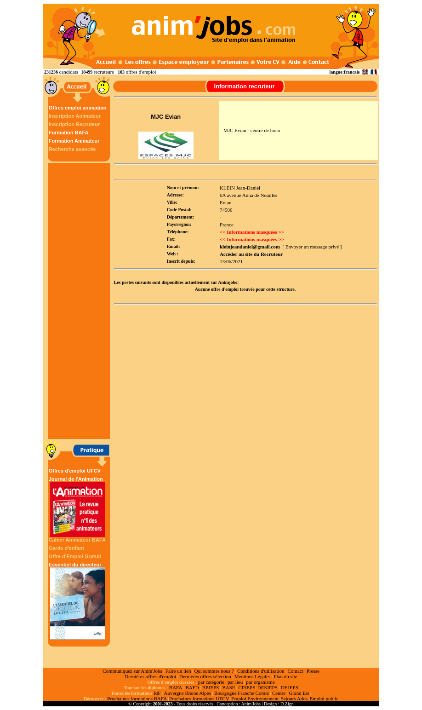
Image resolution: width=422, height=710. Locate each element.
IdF (157, 693)
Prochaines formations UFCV (199, 698)
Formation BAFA (69, 132)
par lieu (235, 682)
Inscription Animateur (75, 116)
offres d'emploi (140, 72)
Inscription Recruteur (74, 124)
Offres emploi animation (78, 107)
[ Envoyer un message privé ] (312, 246)
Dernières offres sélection (205, 676)
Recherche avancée (72, 149)
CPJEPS (247, 687)
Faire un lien (178, 671)
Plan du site (285, 676)
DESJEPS (267, 687)
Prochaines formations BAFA (137, 698)
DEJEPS (289, 687)
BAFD (192, 687)
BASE (228, 687)
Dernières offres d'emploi (150, 676)
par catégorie (211, 682)
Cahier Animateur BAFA (77, 540)
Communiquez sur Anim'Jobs (132, 671)
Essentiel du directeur (78, 601)
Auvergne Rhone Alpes (187, 693)
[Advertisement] (80, 301)
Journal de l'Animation (78, 506)
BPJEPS (210, 687)
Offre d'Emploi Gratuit (75, 556)
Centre (278, 693)
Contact (295, 671)
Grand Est (299, 693)
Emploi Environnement (255, 698)
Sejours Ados (294, 698)
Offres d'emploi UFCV (75, 470)
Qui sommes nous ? (214, 671)
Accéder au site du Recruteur (251, 254)
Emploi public (323, 698)
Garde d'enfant (66, 548)
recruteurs (104, 72)
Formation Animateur (74, 141)
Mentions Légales (252, 676)
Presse (313, 671)
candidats (69, 72)
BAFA (175, 687)
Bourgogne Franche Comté (241, 693)
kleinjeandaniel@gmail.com (250, 246)
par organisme (260, 682)
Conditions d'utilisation (261, 671)
